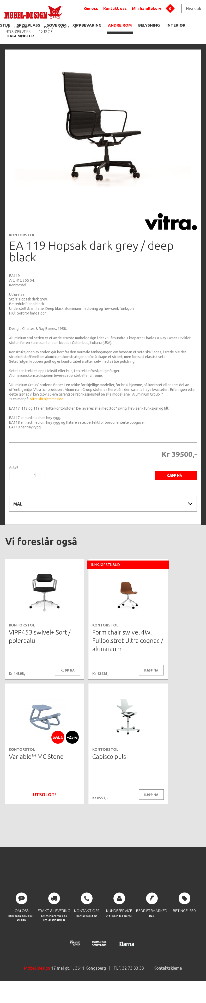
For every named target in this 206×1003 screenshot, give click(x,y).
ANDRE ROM (120, 25)
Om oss (91, 8)
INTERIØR (175, 25)
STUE (5, 25)
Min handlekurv (146, 8)
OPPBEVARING (87, 25)
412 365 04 (25, 280)
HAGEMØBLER (20, 36)
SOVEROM (56, 25)
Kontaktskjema (168, 987)
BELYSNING (149, 25)
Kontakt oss (115, 8)
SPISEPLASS (28, 25)
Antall (13, 467)
